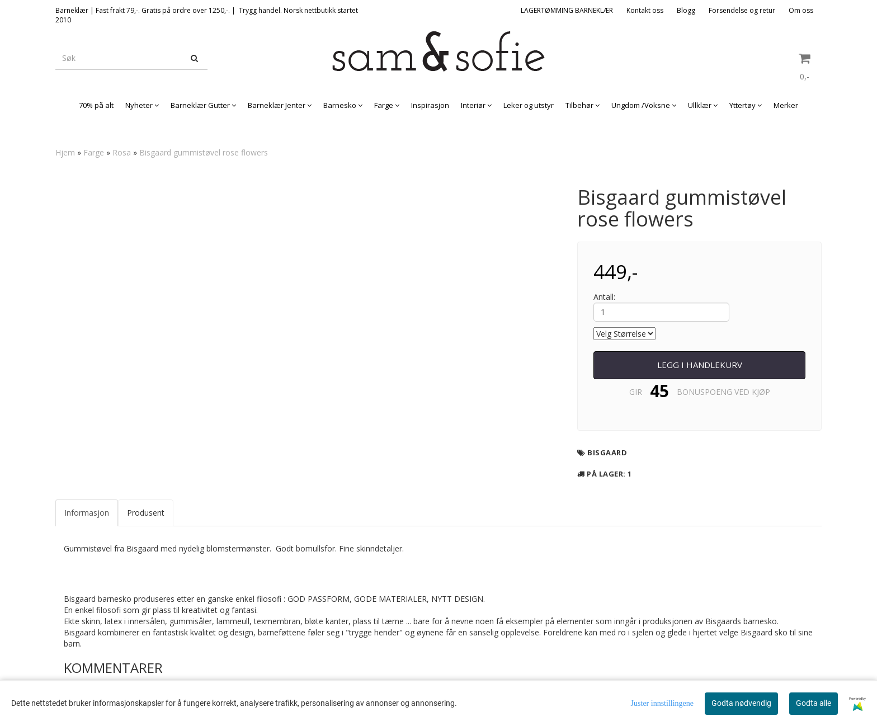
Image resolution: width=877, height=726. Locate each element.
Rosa (121, 152)
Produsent (145, 512)
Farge (93, 152)
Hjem (65, 152)
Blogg (686, 10)
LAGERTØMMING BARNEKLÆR (567, 10)
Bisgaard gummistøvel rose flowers (203, 152)
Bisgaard (607, 452)
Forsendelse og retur (742, 10)
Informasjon (86, 512)
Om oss (801, 10)
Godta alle (813, 703)
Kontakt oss (644, 10)
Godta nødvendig (741, 703)
